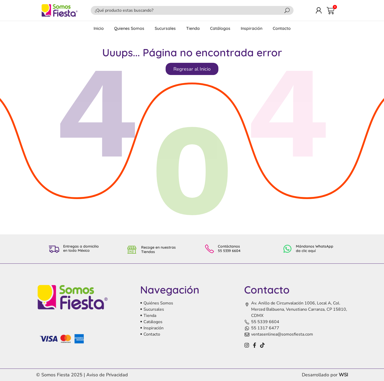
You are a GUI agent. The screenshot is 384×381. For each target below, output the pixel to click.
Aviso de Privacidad (107, 375)
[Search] (287, 10)
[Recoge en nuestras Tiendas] (132, 249)
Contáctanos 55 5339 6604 (229, 248)
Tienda (193, 28)
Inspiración (251, 28)
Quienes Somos (129, 28)
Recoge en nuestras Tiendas (158, 249)
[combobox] (188, 10)
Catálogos (220, 28)
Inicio (99, 28)
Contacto (282, 28)
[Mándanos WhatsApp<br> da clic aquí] (287, 248)
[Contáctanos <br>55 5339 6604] (209, 248)
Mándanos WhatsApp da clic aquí (314, 248)
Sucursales (165, 28)
